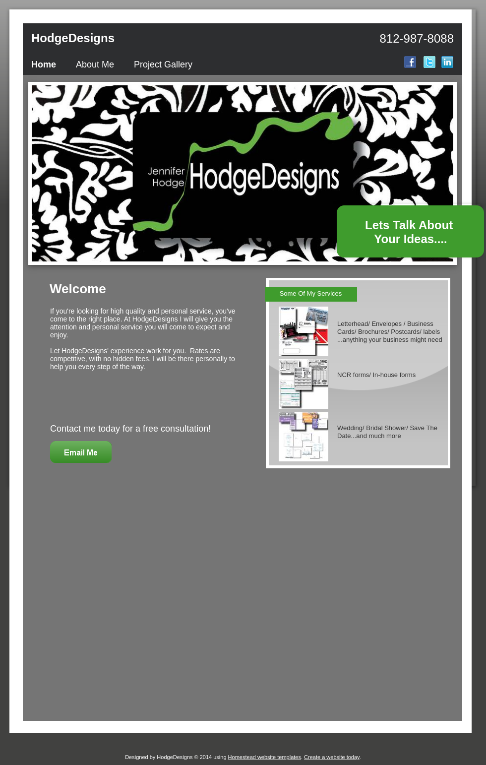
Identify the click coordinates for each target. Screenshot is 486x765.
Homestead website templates (264, 757)
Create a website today (332, 757)
